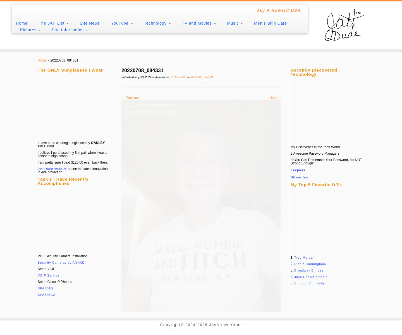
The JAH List (54, 23)
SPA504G (45, 288)
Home (22, 23)
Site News (90, 23)
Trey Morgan (304, 257)
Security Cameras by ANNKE (61, 262)
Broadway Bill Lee (309, 270)
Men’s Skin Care (270, 23)
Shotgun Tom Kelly (309, 283)
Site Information (70, 30)
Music (235, 23)
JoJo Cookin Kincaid (310, 277)
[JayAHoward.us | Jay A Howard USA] (355, 25)
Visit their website (52, 169)
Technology (157, 23)
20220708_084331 (201, 77)
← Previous (130, 98)
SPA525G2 (46, 294)
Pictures (30, 30)
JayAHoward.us (225, 325)
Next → (275, 98)
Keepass (298, 170)
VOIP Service (48, 275)
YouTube (122, 23)
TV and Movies (199, 23)
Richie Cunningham (310, 264)
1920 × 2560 (177, 77)
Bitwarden (299, 177)
